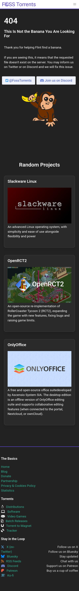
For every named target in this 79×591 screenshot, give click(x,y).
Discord (9, 566)
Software (10, 511)
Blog (4, 471)
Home (5, 467)
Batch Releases (14, 521)
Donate (6, 476)
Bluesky (9, 556)
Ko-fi (7, 575)
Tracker (9, 530)
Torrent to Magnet (16, 526)
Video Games (13, 516)
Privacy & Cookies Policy (18, 486)
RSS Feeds (11, 561)
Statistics (7, 490)
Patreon (9, 571)
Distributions (12, 507)
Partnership (9, 481)
